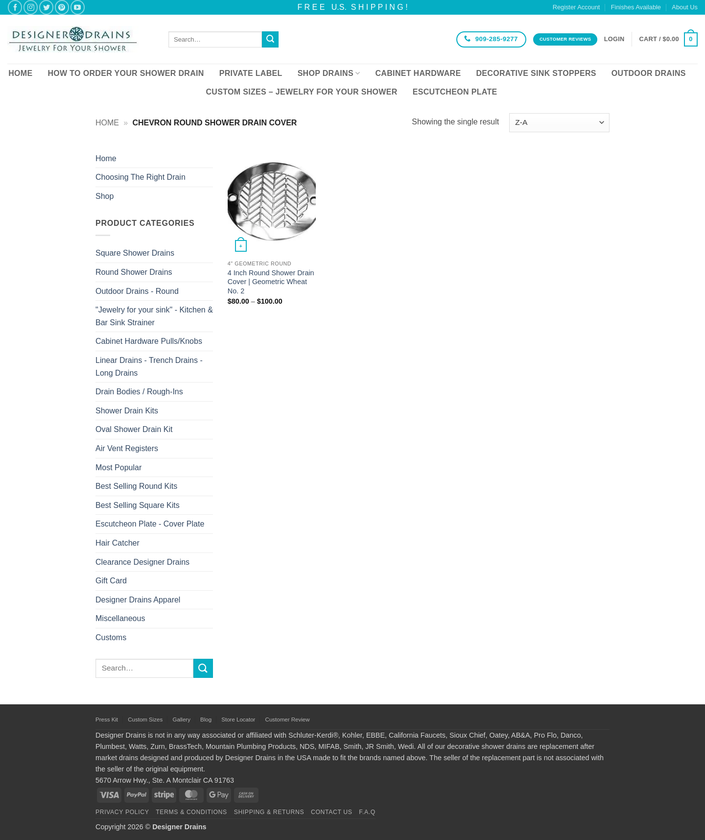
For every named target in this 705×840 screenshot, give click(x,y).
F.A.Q (367, 812)
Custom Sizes (145, 719)
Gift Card (111, 580)
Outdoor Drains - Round (137, 291)
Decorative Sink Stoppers (536, 73)
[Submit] (270, 39)
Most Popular (118, 467)
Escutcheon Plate (455, 92)
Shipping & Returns (269, 812)
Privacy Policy (122, 812)
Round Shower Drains (133, 272)
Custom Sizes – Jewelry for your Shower (301, 92)
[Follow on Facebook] (15, 7)
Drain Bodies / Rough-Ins (139, 391)
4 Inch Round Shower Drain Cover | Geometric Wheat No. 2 (271, 282)
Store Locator (238, 719)
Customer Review (287, 719)
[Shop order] (559, 122)
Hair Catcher (117, 543)
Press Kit (106, 719)
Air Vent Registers (126, 448)
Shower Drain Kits (126, 411)
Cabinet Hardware (418, 73)
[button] (614, 39)
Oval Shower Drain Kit (133, 429)
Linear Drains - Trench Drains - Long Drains (149, 366)
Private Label (250, 73)
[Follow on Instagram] (31, 7)
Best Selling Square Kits (137, 505)
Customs (110, 637)
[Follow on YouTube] (77, 7)
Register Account (576, 7)
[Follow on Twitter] (46, 7)
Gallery (181, 719)
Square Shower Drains (134, 253)
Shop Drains (329, 73)
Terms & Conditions (191, 812)
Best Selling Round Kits (136, 486)
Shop (104, 196)
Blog (206, 719)
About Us (685, 7)
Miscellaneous (120, 618)
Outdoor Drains (648, 73)
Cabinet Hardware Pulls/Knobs (148, 341)
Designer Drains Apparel (137, 600)
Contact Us (331, 812)
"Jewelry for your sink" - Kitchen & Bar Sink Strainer (154, 316)
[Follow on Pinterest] (62, 7)
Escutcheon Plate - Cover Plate (149, 524)
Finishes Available (636, 7)
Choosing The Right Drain (140, 177)
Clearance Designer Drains (142, 562)
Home (20, 73)
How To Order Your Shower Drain (125, 73)
